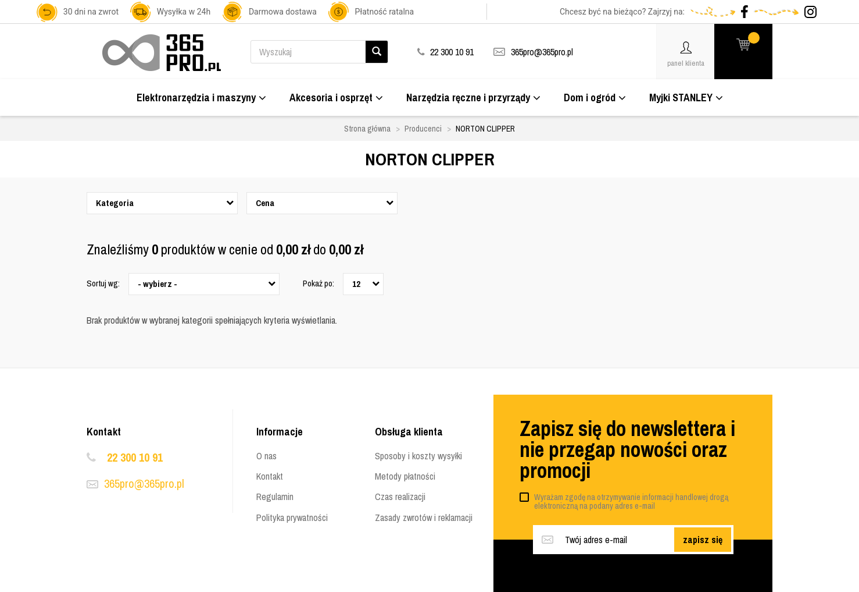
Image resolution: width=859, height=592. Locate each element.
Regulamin (275, 496)
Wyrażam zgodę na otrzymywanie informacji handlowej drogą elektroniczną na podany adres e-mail (631, 501)
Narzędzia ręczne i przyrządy (473, 97)
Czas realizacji (400, 496)
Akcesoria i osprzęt (336, 97)
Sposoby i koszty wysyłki (418, 456)
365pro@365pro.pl (542, 51)
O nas (266, 456)
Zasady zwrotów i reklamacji (424, 517)
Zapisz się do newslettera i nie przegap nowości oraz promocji (627, 449)
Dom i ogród (595, 97)
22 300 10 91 (135, 457)
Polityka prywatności (292, 517)
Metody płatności (405, 476)
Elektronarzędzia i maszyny (201, 97)
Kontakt (269, 476)
